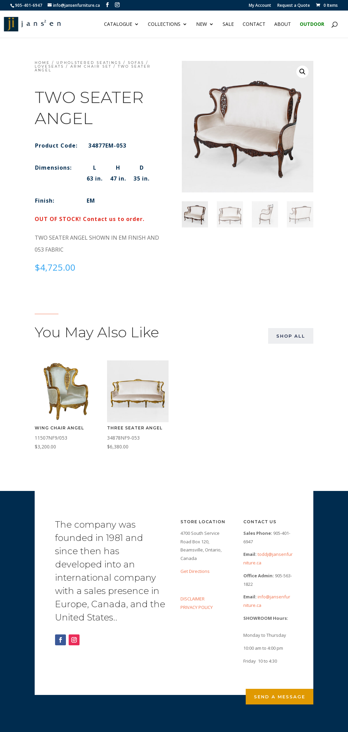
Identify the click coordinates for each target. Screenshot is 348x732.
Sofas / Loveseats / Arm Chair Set (92, 65)
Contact (254, 24)
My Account (260, 5)
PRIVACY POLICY (196, 607)
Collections (164, 24)
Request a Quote (293, 5)
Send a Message (279, 696)
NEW (201, 24)
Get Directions (195, 571)
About (282, 24)
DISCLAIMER (192, 599)
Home (42, 63)
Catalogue (118, 24)
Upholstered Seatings (88, 63)
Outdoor (312, 24)
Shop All (290, 336)
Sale (228, 24)
